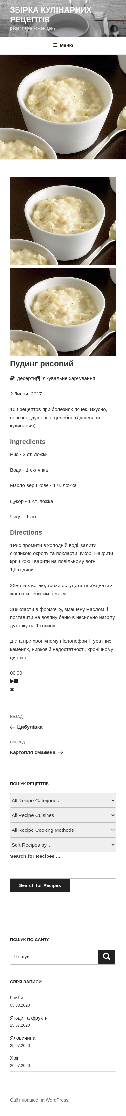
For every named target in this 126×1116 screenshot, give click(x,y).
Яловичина (22, 1038)
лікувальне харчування (69, 378)
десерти (26, 378)
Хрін (15, 1058)
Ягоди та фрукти (29, 1018)
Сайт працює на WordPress (39, 1099)
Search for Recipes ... (35, 856)
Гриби (16, 997)
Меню (63, 45)
